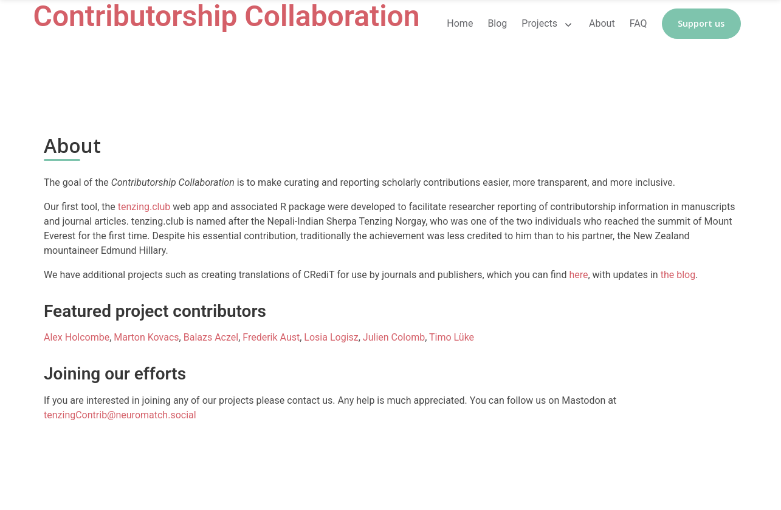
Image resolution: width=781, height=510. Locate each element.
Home (460, 23)
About (602, 23)
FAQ (638, 23)
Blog (497, 23)
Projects (539, 23)
